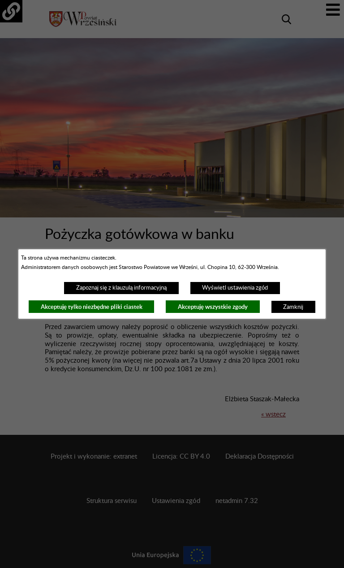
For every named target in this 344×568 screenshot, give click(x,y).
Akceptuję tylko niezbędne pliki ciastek (91, 307)
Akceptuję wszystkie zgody (213, 307)
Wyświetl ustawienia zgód (235, 288)
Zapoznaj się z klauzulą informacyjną (121, 288)
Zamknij (293, 307)
